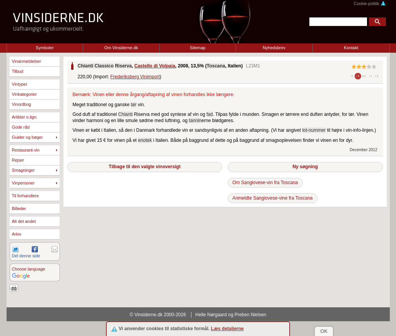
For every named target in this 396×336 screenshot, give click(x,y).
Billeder (19, 208)
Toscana (216, 66)
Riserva (123, 66)
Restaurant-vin (26, 150)
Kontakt (351, 47)
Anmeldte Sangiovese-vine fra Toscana (272, 198)
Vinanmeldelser (26, 61)
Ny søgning (304, 166)
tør (134, 104)
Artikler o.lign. (25, 117)
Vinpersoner (23, 183)
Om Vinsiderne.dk (121, 47)
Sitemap (197, 47)
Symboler (44, 47)
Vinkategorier (24, 94)
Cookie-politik (369, 3)
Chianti (125, 114)
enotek (145, 140)
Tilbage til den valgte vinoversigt (145, 166)
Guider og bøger (27, 137)
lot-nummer (314, 130)
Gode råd (21, 127)
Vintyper (19, 84)
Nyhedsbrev (274, 47)
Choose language (28, 269)
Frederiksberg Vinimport (135, 76)
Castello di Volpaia (154, 66)
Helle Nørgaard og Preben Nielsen (230, 314)
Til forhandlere (25, 195)
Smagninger (23, 170)
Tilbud (18, 71)
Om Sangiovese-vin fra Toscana (265, 182)
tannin (195, 120)
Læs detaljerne (227, 328)
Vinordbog (21, 104)
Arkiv (16, 234)
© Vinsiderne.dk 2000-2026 (158, 314)
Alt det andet (24, 221)
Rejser (18, 160)
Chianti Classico (96, 66)
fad (210, 114)
